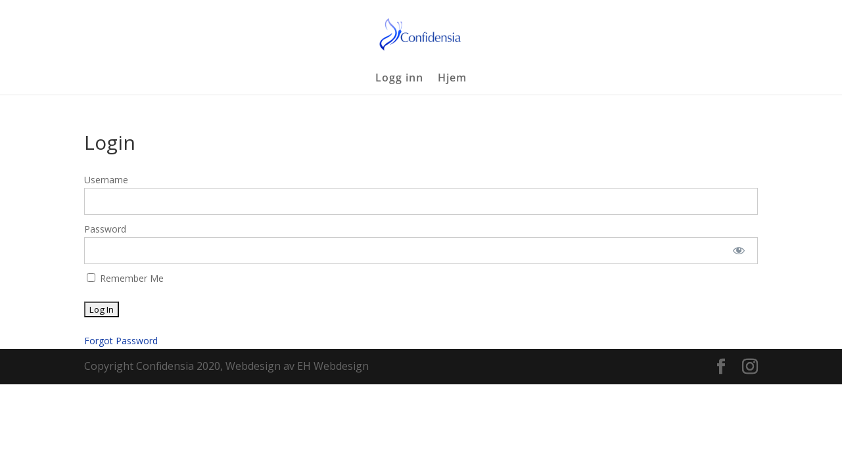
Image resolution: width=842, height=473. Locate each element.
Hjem (452, 79)
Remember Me (125, 278)
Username (106, 179)
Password (105, 229)
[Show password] (739, 250)
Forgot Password (121, 340)
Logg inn (399, 79)
